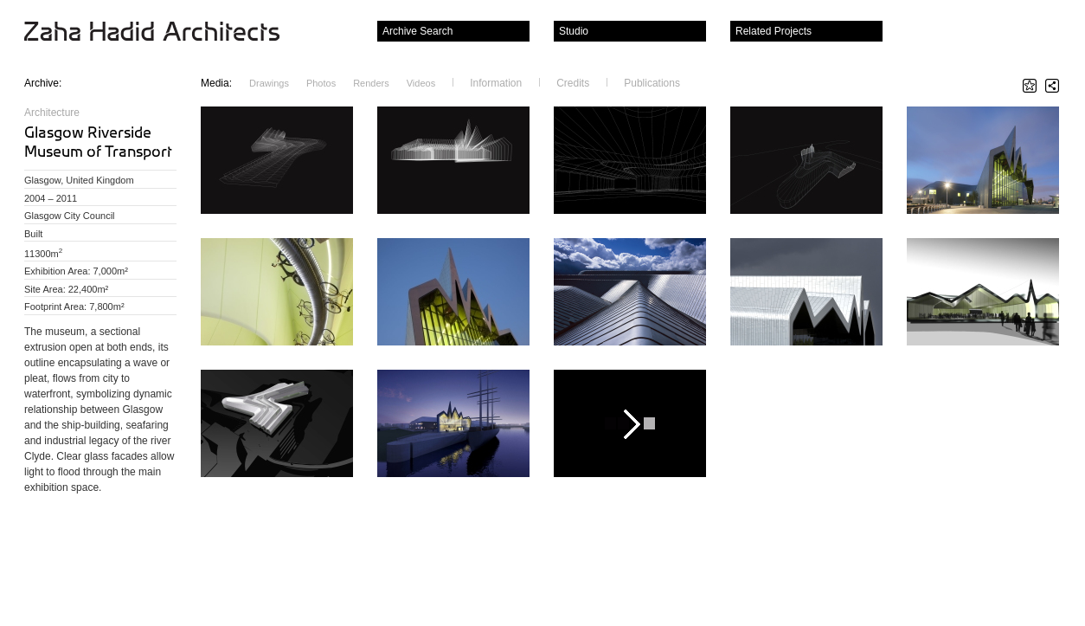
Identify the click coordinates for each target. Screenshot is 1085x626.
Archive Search (417, 31)
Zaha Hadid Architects (165, 33)
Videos (421, 83)
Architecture (52, 112)
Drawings (269, 83)
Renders (371, 83)
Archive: (42, 83)
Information (496, 82)
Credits (572, 82)
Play (630, 423)
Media (216, 82)
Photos (321, 83)
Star (1029, 85)
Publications (652, 82)
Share (1052, 85)
